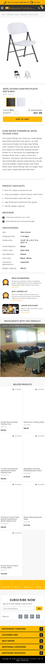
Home (3, 14)
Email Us (27, 587)
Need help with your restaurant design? (20, 221)
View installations (17, 300)
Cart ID (38, 587)
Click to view (25, 312)
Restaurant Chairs (13, 14)
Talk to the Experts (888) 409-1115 (18, 2)
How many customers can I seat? (18, 217)
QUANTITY (7, 113)
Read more (15, 287)
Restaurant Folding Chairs (29, 14)
